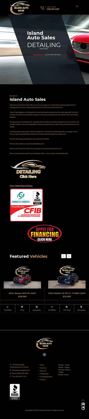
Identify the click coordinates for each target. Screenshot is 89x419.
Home (42, 365)
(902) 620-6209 (53, 9)
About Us (43, 371)
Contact (43, 379)
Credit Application (46, 377)
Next (69, 256)
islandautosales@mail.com (21, 370)
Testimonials (44, 374)
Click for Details (53, 55)
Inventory (43, 368)
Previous (63, 256)
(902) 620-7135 (20, 376)
